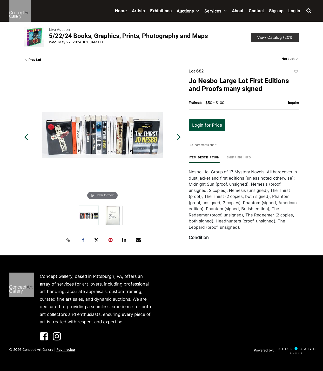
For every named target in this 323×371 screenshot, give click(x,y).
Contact (256, 10)
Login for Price (207, 125)
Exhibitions (161, 10)
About (237, 10)
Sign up (276, 10)
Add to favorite (296, 71)
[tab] (204, 159)
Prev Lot (33, 60)
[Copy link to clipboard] (68, 240)
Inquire (293, 102)
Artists (138, 10)
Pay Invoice (65, 349)
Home (121, 10)
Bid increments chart (202, 145)
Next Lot (290, 59)
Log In (294, 10)
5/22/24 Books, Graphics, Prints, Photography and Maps (128, 35)
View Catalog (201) (274, 37)
